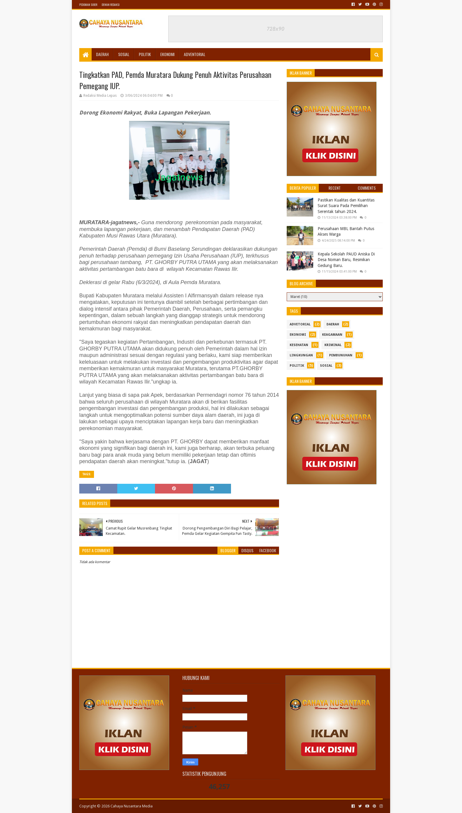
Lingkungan (301, 355)
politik (297, 366)
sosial (326, 366)
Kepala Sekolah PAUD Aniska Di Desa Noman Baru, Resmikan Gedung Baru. (346, 260)
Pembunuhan (340, 355)
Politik (145, 54)
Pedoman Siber (88, 4)
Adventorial (194, 54)
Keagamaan (332, 335)
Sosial (123, 54)
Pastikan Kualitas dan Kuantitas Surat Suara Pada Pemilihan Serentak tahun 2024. (346, 206)
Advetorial (300, 324)
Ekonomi (167, 54)
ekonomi (298, 335)
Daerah (102, 54)
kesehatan (299, 345)
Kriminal (332, 345)
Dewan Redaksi (111, 4)
